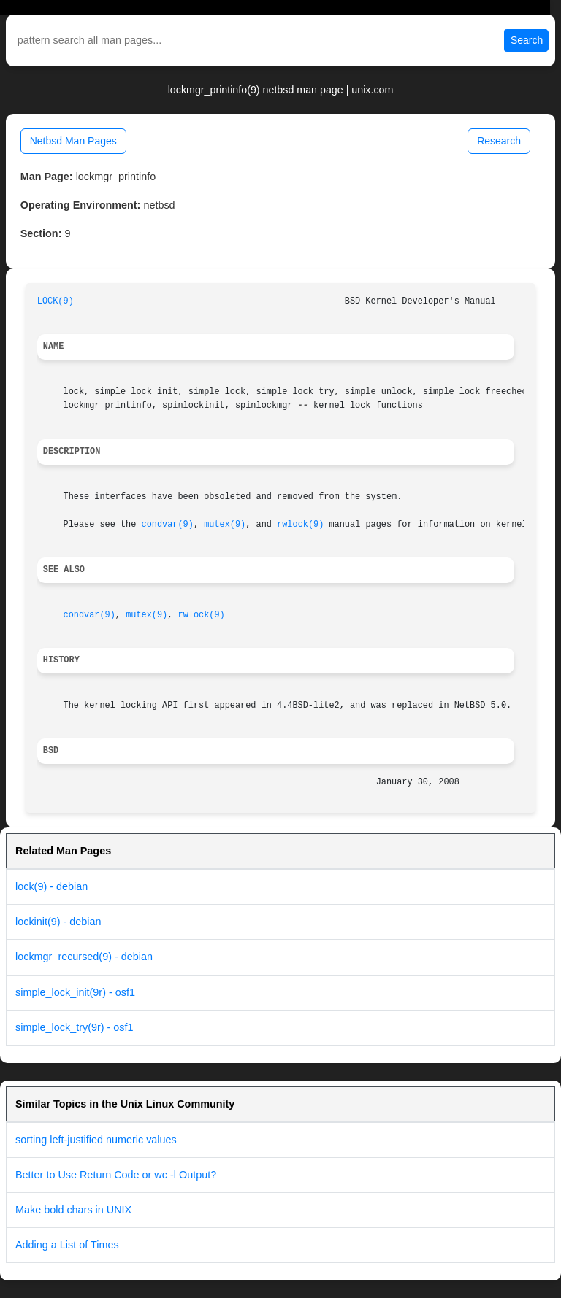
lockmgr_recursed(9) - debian (84, 956)
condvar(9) (168, 524)
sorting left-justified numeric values (96, 1140)
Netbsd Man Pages (73, 141)
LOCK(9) (55, 301)
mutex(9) (224, 524)
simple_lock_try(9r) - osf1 (74, 1027)
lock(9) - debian (51, 886)
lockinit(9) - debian (58, 921)
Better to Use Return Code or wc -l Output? (115, 1175)
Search (527, 40)
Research (499, 141)
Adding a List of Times (67, 1245)
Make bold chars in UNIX (73, 1210)
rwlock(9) (300, 524)
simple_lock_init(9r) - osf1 (75, 992)
